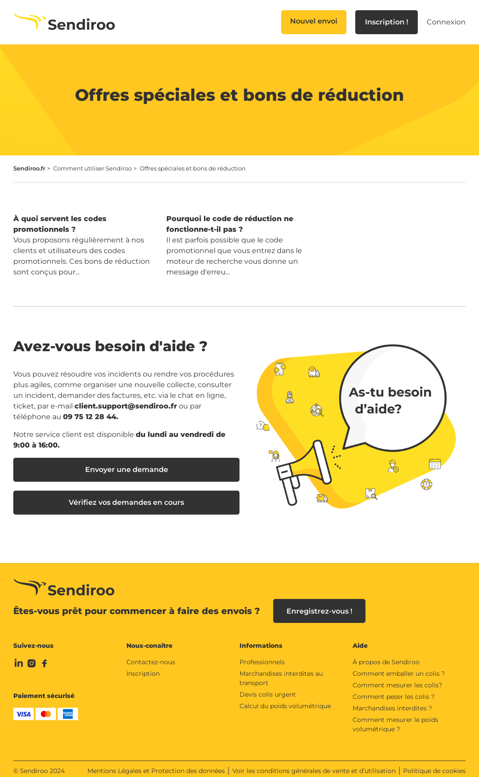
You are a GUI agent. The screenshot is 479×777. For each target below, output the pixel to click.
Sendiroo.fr (29, 168)
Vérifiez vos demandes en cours (126, 502)
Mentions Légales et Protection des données (156, 765)
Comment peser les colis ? (394, 691)
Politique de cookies (434, 765)
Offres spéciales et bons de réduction (193, 168)
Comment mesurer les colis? (397, 679)
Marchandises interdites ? (392, 702)
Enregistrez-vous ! (319, 605)
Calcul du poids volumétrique (285, 700)
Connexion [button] (446, 22)
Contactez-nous (150, 656)
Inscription (143, 668)
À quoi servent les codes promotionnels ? (59, 224)
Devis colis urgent (268, 689)
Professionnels (262, 656)
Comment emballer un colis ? (399, 668)
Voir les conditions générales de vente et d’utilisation (314, 765)
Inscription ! (386, 22)
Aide (360, 640)
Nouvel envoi (314, 21)
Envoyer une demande (126, 469)
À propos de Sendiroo (386, 656)
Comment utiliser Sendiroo (92, 168)
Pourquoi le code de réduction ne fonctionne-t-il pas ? (229, 224)
